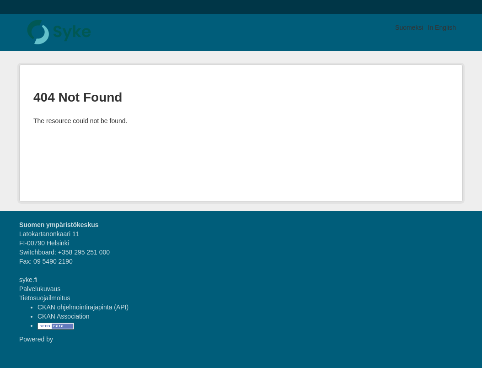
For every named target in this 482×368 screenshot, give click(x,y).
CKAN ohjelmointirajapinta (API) (83, 307)
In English (442, 27)
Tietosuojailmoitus (44, 298)
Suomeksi (409, 27)
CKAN (34, 349)
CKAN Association (63, 316)
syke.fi (28, 279)
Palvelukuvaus (39, 288)
